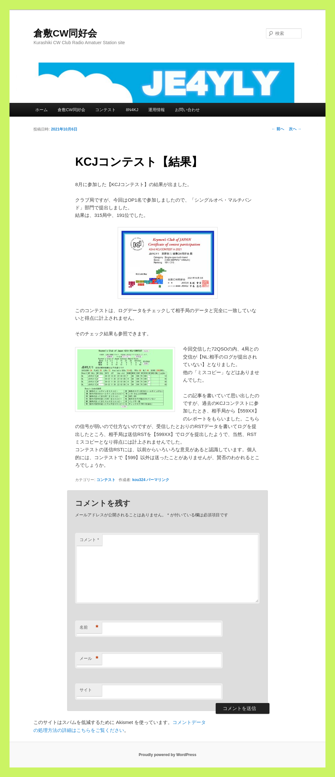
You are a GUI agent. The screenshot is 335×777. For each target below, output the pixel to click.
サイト (86, 689)
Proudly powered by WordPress (167, 755)
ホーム (41, 109)
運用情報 (156, 109)
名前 (89, 627)
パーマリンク (157, 480)
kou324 (138, 480)
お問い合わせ (187, 109)
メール (89, 658)
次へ (295, 129)
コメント (89, 539)
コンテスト (105, 109)
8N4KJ (132, 109)
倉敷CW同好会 (65, 33)
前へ (278, 129)
